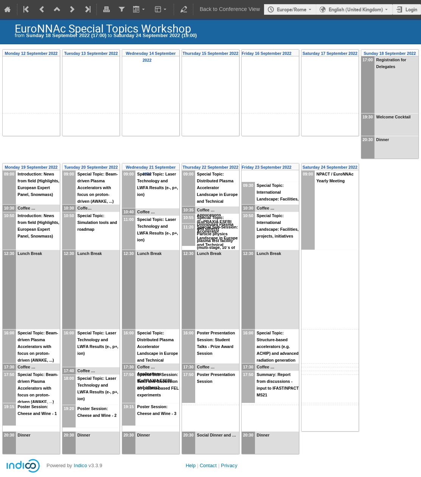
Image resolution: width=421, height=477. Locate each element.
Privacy (229, 465)
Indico (80, 465)
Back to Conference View (230, 9)
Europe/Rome (291, 9)
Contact (208, 465)
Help (191, 465)
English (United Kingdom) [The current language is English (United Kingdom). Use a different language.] (356, 9)
